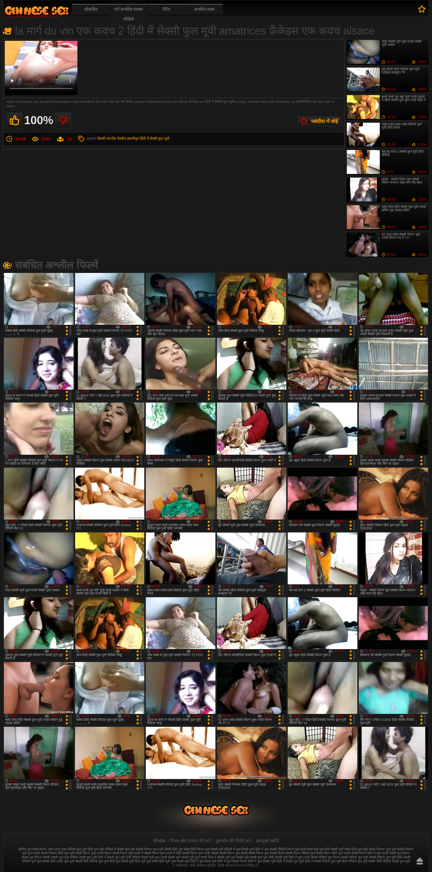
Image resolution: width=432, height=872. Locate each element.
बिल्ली (101, 138)
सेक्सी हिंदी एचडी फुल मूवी (58, 861)
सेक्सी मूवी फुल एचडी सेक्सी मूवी (160, 857)
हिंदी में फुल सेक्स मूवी (203, 861)
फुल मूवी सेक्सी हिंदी (165, 849)
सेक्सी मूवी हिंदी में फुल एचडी (292, 857)
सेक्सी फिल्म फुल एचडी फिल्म (93, 853)
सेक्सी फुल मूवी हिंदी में (92, 857)
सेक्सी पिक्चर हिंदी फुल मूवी (57, 853)
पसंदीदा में (422, 9)
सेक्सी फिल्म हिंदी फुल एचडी (333, 853)
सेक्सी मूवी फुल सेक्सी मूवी (233, 857)
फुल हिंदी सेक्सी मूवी (331, 849)
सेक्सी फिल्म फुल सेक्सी (233, 853)
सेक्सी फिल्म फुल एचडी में (127, 853)
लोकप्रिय (91, 9)
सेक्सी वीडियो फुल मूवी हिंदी (385, 857)
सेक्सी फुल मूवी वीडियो (64, 857)
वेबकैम (121, 138)
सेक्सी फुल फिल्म (399, 853)
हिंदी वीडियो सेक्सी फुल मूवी (393, 861)
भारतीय (111, 138)
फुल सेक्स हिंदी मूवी (36, 10)
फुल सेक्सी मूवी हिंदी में (249, 849)
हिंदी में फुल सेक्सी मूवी (261, 861)
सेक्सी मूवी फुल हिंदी (262, 857)
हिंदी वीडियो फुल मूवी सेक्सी (358, 861)
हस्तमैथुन (133, 138)
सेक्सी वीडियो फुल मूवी (354, 857)
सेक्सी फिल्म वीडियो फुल (300, 853)
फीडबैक (159, 840)
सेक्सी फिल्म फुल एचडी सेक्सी (200, 853)
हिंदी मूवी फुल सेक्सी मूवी (174, 861)
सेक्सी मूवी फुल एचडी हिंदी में (199, 857)
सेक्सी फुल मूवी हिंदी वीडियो (123, 857)
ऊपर (419, 861)
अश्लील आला (204, 9)
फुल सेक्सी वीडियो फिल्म (279, 849)
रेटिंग (166, 9)
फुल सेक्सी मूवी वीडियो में (220, 849)
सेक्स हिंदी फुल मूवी (356, 849)
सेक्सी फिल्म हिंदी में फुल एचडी (369, 853)
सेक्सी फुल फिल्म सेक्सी (36, 857)
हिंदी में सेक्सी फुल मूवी (154, 138)
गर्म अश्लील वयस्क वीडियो (128, 14)
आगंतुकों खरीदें (267, 840)
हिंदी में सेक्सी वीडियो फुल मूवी (323, 861)
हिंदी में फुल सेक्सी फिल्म (232, 861)
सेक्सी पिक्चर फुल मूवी (382, 849)
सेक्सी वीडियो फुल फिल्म (325, 857)
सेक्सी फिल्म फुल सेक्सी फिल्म (266, 853)
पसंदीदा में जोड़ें (324, 121)
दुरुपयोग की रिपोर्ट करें (233, 840)
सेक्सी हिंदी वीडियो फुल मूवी (92, 861)
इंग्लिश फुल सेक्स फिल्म (32, 849)
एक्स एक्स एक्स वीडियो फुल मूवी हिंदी (70, 849)
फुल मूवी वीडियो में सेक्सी (109, 849)
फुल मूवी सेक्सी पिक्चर (138, 849)
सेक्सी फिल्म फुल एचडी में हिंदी (163, 853)
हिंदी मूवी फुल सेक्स (146, 861)
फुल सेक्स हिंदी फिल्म (191, 849)
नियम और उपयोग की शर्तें (191, 840)
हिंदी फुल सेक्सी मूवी (122, 861)
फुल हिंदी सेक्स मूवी (306, 849)
